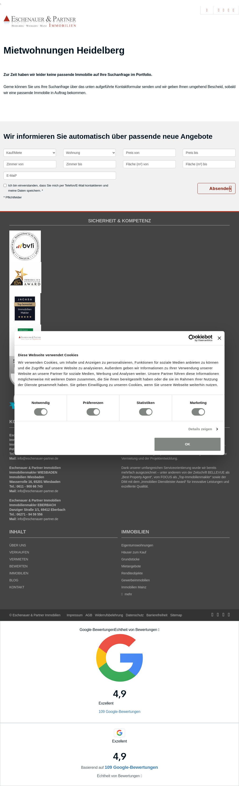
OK (187, 444)
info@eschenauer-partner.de (38, 458)
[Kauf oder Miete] (30, 153)
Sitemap (176, 615)
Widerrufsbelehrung (109, 615)
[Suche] (206, 10)
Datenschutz (135, 615)
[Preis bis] (209, 153)
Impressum (75, 615)
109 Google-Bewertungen (119, 712)
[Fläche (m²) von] (149, 164)
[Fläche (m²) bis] (209, 164)
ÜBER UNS (17, 545)
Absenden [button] (220, 188)
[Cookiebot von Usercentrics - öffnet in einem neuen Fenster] (192, 338)
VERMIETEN (18, 559)
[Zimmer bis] (89, 164)
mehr (126, 594)
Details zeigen (200, 429)
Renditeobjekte (132, 573)
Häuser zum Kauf (133, 552)
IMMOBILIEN (18, 573)
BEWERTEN (18, 566)
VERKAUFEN (19, 552)
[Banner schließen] (219, 338)
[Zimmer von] (30, 164)
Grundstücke (130, 559)
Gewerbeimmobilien (135, 580)
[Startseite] (40, 21)
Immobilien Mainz (133, 587)
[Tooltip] (158, 630)
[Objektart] (89, 153)
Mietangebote (131, 566)
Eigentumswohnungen (137, 545)
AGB (88, 615)
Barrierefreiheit (156, 615)
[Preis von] (149, 153)
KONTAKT (16, 587)
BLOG (13, 580)
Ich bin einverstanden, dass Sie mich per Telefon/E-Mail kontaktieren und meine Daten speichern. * (56, 188)
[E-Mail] (60, 176)
